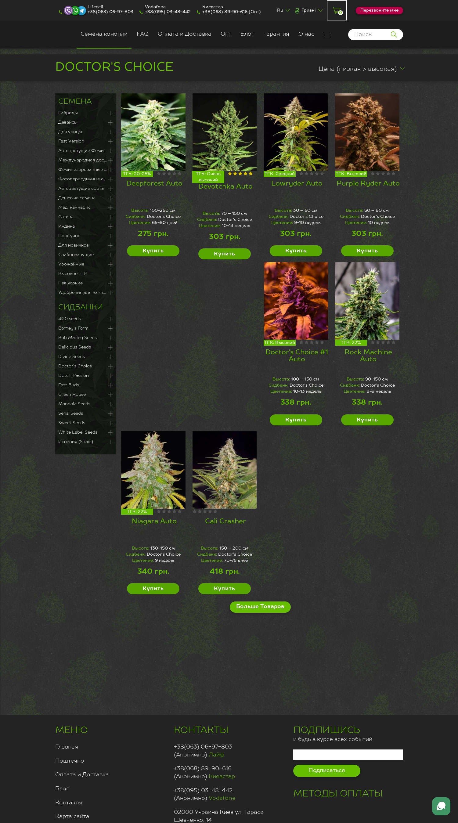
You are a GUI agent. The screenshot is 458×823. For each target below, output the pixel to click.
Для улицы (70, 132)
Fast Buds (68, 385)
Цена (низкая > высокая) (358, 69)
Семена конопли (104, 34)
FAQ (143, 34)
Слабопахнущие (76, 255)
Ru (280, 10)
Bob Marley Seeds (77, 338)
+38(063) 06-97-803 (110, 12)
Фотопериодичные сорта (85, 179)
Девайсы (68, 122)
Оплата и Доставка (184, 34)
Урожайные (71, 264)
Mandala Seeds (74, 404)
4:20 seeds (69, 319)
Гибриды (68, 113)
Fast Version (71, 141)
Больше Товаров (260, 606)
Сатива (66, 217)
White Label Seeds (77, 432)
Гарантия (276, 34)
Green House (72, 394)
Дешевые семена (77, 198)
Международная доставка (85, 160)
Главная (66, 747)
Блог (247, 34)
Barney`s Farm (73, 328)
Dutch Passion (73, 376)
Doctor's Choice (75, 366)
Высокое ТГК (72, 274)
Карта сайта (72, 816)
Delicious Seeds (74, 347)
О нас (306, 34)
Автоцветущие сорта (81, 188)
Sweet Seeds (71, 423)
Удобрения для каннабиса (85, 293)
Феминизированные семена (85, 170)
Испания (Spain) (75, 442)
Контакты (68, 803)
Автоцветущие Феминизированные (85, 151)
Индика (66, 226)
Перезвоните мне (379, 10)
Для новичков (73, 245)
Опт (226, 34)
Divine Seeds (71, 357)
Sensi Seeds (70, 413)
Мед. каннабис (74, 207)
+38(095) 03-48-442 (168, 12)
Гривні (308, 10)
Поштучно (69, 236)
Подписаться (326, 770)
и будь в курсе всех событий (332, 733)
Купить (153, 251)
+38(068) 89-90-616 (224, 12)
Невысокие (70, 283)
